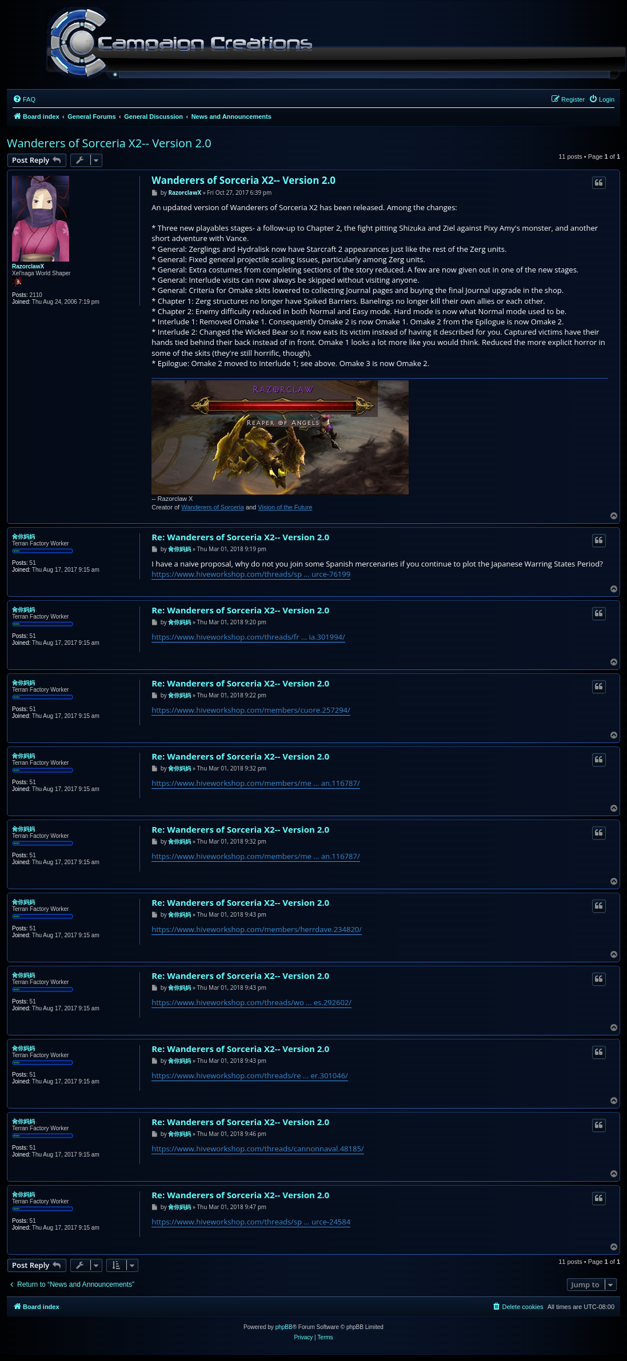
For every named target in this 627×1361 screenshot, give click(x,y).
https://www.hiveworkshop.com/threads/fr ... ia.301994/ (248, 637)
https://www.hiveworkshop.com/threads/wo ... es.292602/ (251, 1002)
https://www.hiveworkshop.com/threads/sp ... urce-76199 (250, 574)
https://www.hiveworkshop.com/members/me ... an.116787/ (255, 783)
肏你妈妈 (23, 536)
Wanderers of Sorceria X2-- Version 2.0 (109, 143)
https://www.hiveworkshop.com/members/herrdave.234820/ (256, 929)
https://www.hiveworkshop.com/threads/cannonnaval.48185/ (257, 1148)
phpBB (284, 1327)
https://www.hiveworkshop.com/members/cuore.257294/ (250, 710)
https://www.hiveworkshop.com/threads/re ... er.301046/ (249, 1075)
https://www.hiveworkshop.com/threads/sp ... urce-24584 (250, 1222)
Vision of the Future (285, 507)
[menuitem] (24, 99)
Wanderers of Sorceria (212, 507)
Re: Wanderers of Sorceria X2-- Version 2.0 (240, 537)
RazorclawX (28, 266)
